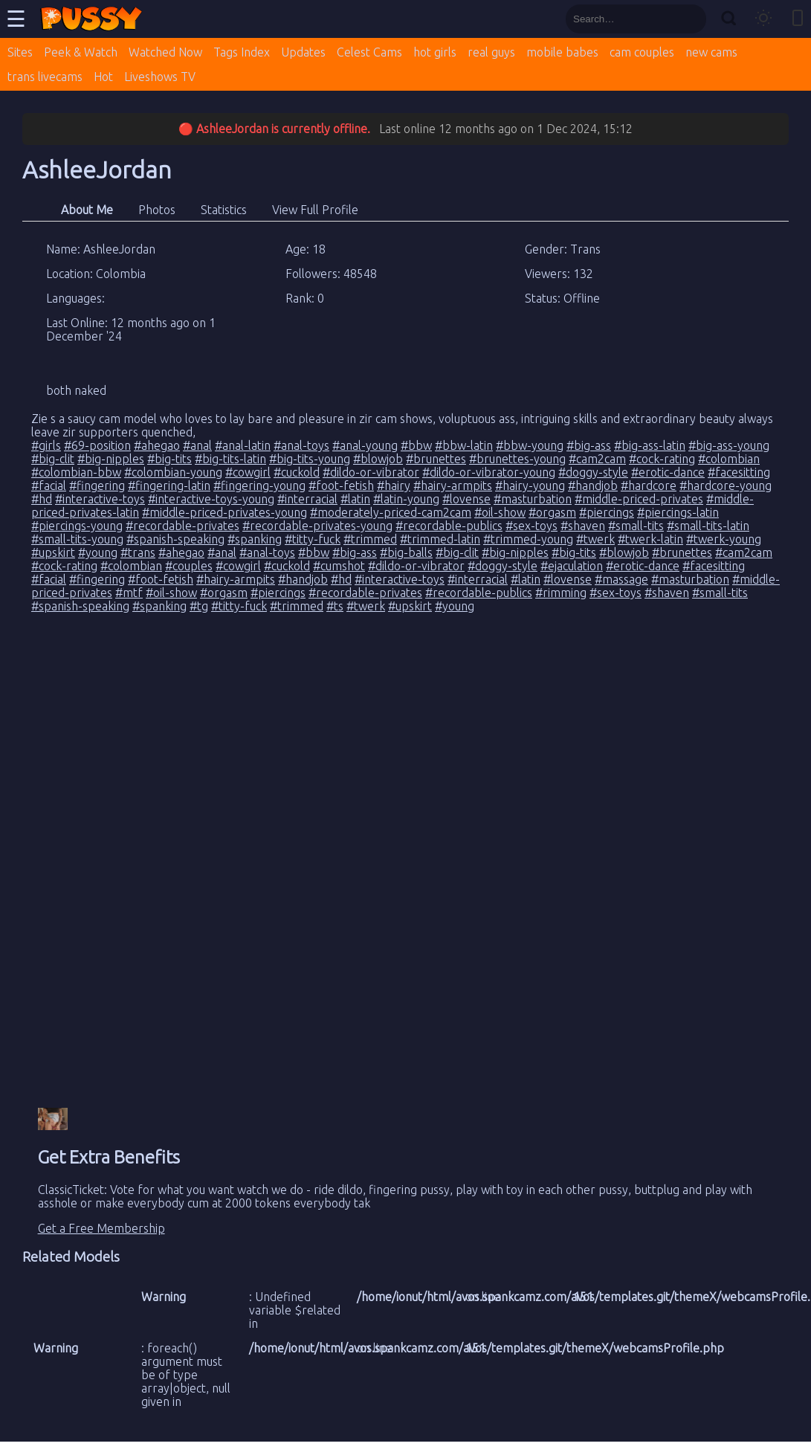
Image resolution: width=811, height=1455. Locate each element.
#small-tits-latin (708, 525)
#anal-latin (243, 445)
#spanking (254, 539)
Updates (303, 52)
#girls (46, 445)
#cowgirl (248, 472)
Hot (103, 76)
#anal (197, 445)
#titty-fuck (312, 539)
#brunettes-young (517, 458)
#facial (48, 485)
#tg (199, 606)
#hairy (393, 485)
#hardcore (648, 485)
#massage (621, 579)
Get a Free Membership (101, 1228)
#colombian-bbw (76, 472)
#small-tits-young (77, 539)
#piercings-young (77, 525)
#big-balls (406, 552)
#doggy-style (593, 472)
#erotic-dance (668, 472)
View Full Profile (315, 209)
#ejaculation (571, 565)
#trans (137, 552)
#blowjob (378, 458)
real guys (491, 52)
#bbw (416, 445)
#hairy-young (530, 485)
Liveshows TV (160, 76)
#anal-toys (301, 445)
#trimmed (370, 539)
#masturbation (533, 499)
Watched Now (165, 52)
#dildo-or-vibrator (371, 472)
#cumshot (339, 565)
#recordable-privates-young (317, 525)
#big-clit (52, 458)
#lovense (466, 499)
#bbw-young (529, 445)
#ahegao (157, 445)
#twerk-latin (650, 539)
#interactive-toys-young (211, 499)
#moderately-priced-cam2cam (390, 512)
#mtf (129, 592)
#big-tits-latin (230, 458)
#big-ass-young (728, 445)
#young (97, 552)
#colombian (729, 458)
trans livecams (45, 76)
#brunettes (436, 458)
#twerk (595, 539)
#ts (334, 606)
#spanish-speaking (175, 539)
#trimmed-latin (440, 539)
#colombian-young (173, 472)
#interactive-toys (100, 499)
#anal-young (365, 445)
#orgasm (552, 512)
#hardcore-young (725, 485)
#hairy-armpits (452, 485)
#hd (41, 499)
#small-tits (636, 525)
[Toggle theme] (763, 18)
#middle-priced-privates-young (224, 512)
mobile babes (562, 52)
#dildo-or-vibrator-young (488, 472)
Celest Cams (369, 52)
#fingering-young (259, 485)
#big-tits (169, 458)
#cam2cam (597, 458)
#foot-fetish (341, 485)
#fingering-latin (169, 485)
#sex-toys (531, 525)
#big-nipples (110, 458)
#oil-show (500, 512)
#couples (189, 565)
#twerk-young (723, 539)
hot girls (434, 52)
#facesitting (739, 472)
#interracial (307, 499)
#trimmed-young (528, 539)
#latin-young (406, 499)
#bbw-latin (464, 445)
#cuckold (297, 472)
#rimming (561, 592)
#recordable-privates (182, 525)
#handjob (593, 485)
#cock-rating (662, 458)
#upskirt (53, 552)
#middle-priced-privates (639, 499)
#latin (355, 499)
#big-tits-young (309, 458)
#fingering (97, 485)
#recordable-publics (449, 525)
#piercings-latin (678, 512)
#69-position (97, 445)
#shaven (582, 525)
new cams (711, 52)
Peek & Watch (80, 52)
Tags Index (241, 52)
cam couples (642, 52)
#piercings (606, 512)
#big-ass (588, 445)
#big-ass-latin (649, 445)
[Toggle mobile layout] (797, 18)
